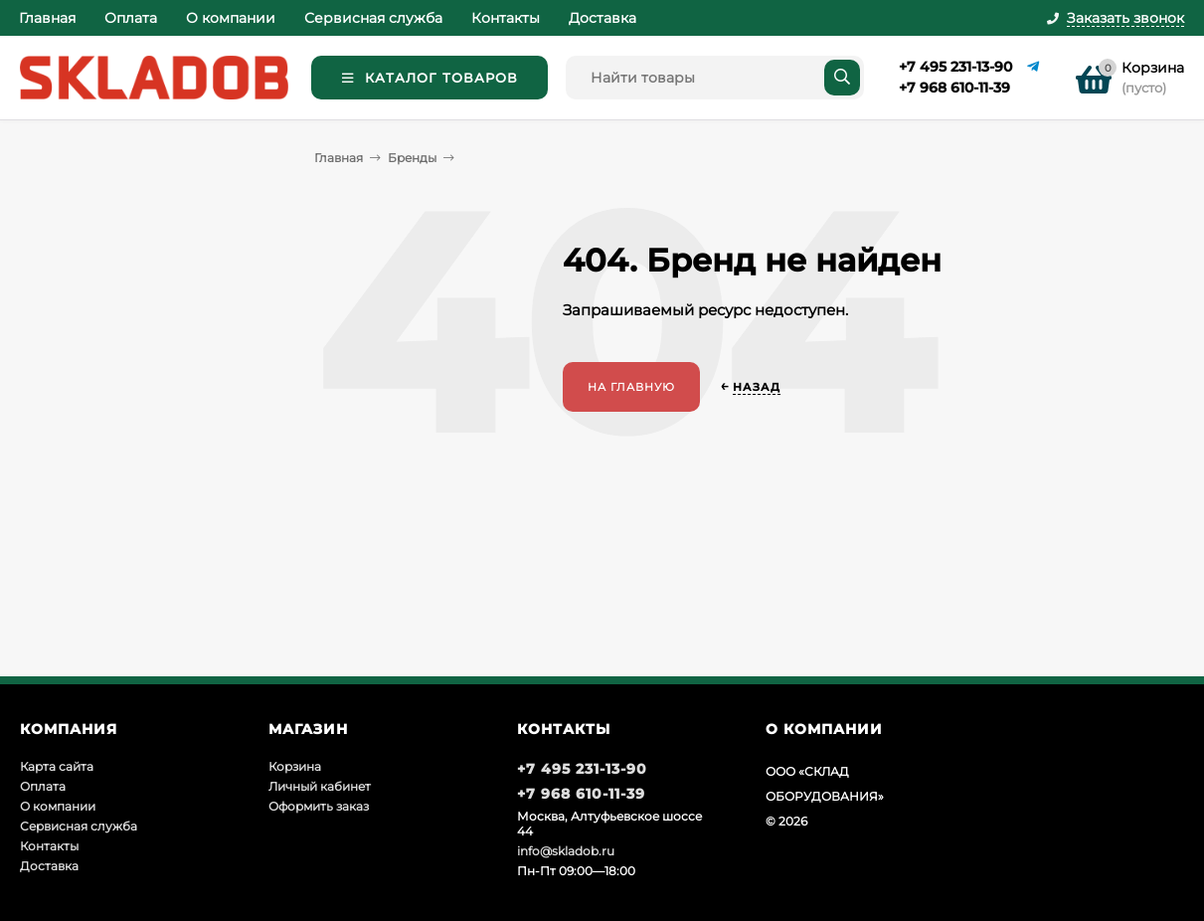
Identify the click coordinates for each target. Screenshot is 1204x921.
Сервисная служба (373, 18)
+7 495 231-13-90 (955, 67)
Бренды (412, 157)
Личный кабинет (319, 786)
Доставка (602, 18)
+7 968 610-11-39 (954, 87)
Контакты (505, 18)
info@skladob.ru (565, 850)
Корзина (294, 766)
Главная (47, 18)
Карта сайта (56, 766)
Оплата (130, 18)
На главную (631, 387)
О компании (230, 18)
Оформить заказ (318, 806)
